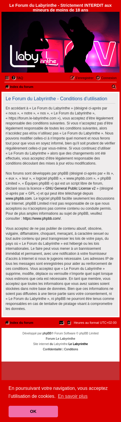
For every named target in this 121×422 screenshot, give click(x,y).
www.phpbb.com (19, 198)
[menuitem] (17, 77)
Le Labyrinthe (78, 344)
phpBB (47, 333)
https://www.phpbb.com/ (42, 218)
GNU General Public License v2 (71, 188)
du (51, 344)
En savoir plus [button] (73, 396)
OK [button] (33, 411)
